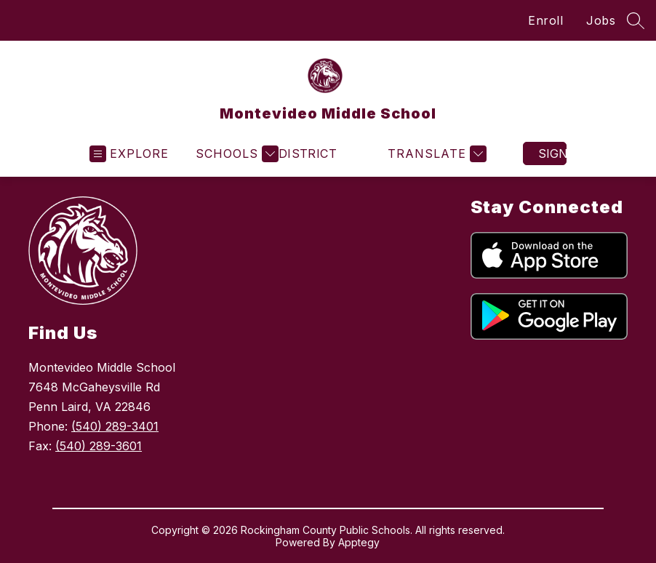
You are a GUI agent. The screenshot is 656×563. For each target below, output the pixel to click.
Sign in (552, 153)
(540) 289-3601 (98, 446)
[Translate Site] (435, 154)
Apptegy (359, 542)
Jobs (600, 20)
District (308, 153)
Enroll (545, 20)
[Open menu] (129, 154)
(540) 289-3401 (115, 426)
